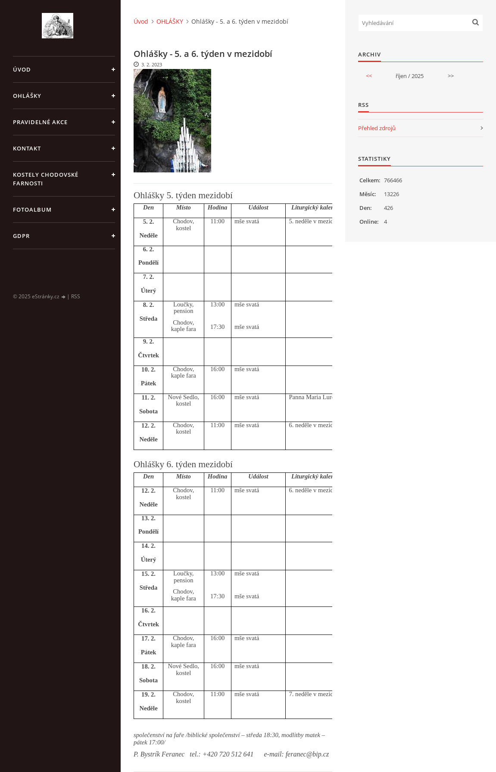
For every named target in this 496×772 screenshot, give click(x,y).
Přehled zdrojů (377, 128)
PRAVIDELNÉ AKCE (40, 122)
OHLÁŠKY (27, 96)
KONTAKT (27, 148)
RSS (75, 296)
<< (369, 76)
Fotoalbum (32, 209)
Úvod (22, 69)
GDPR (21, 236)
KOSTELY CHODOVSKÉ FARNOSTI (45, 179)
